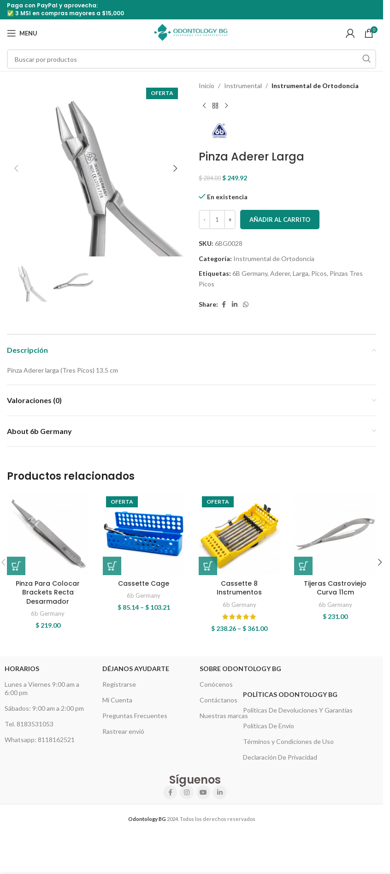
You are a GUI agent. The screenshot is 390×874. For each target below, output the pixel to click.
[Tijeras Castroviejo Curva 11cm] (335, 534)
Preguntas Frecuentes (134, 715)
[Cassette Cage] (144, 534)
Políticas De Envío (268, 726)
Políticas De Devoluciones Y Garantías (298, 710)
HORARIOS (22, 668)
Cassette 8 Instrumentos (239, 588)
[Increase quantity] (230, 219)
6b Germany (48, 613)
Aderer (280, 273)
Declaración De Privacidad (280, 757)
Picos (319, 273)
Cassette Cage (143, 583)
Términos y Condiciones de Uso (288, 741)
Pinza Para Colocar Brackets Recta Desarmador (48, 592)
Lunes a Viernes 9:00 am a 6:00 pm (42, 688)
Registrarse (119, 684)
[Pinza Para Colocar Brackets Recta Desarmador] (48, 534)
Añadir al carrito (279, 219)
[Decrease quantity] (204, 219)
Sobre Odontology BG (240, 668)
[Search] (191, 59)
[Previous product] (204, 105)
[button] (16, 168)
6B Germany (249, 273)
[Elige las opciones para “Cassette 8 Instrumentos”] (208, 566)
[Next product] (226, 105)
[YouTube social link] (203, 792)
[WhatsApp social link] (245, 304)
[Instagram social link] (187, 792)
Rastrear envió (123, 731)
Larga (300, 273)
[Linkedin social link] (234, 304)
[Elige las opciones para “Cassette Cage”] (112, 566)
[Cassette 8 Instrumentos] (240, 534)
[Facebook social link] (223, 304)
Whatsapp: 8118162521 (40, 739)
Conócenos (216, 684)
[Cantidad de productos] (217, 219)
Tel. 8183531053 (29, 724)
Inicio (206, 85)
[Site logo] (191, 32)
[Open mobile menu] (22, 33)
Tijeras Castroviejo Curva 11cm (335, 588)
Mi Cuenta (117, 700)
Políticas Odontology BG (290, 694)
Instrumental (243, 85)
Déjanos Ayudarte (135, 668)
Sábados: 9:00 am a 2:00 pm (44, 708)
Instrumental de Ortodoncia (315, 85)
